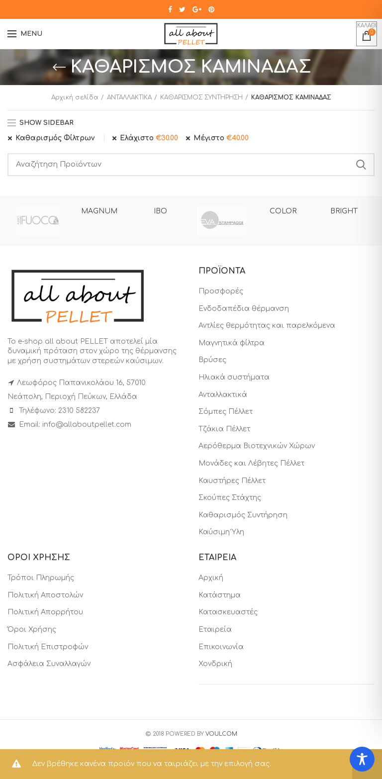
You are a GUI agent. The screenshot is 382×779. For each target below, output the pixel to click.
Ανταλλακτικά (222, 394)
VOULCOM (221, 734)
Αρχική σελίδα (74, 97)
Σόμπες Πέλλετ (225, 411)
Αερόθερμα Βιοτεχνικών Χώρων (256, 446)
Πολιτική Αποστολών (45, 595)
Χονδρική (215, 664)
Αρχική (210, 578)
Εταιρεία (215, 629)
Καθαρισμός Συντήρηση (242, 515)
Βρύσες (212, 360)
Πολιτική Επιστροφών (47, 647)
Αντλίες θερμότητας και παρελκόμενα (266, 325)
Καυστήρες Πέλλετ (232, 481)
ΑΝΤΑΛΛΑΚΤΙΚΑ (129, 97)
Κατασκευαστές (228, 612)
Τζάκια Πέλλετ (224, 429)
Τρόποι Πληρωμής (40, 578)
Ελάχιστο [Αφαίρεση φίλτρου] (149, 138)
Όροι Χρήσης (31, 629)
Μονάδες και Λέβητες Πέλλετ (251, 463)
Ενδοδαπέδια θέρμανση (243, 308)
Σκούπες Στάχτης (229, 497)
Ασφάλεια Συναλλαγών (49, 664)
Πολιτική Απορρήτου (45, 612)
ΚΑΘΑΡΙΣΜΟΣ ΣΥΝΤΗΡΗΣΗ (201, 97)
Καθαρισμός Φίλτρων (55, 138)
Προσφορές (220, 291)
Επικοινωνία (221, 647)
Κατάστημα (219, 595)
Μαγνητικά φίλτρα (231, 343)
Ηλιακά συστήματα (234, 377)
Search (361, 164)
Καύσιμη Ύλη (221, 532)
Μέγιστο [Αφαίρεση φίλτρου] (221, 138)
